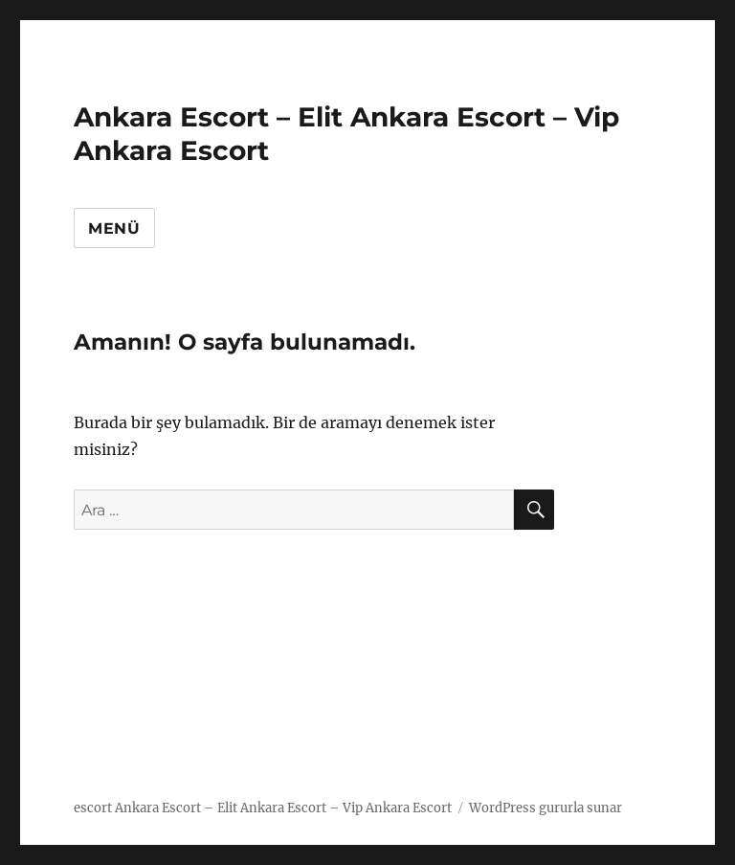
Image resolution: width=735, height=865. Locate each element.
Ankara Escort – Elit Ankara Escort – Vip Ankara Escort (283, 808)
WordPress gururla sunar (545, 808)
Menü (114, 228)
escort (93, 808)
